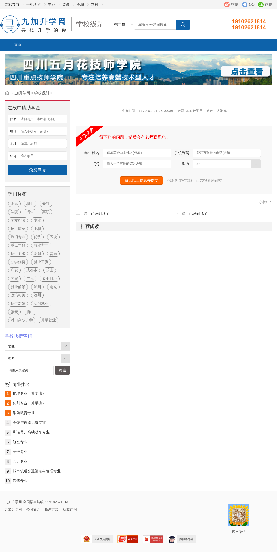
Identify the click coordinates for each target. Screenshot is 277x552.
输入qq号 (27, 156)
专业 (37, 220)
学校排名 (18, 220)
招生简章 (18, 229)
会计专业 (16, 461)
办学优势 (18, 262)
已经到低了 (198, 213)
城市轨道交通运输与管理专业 (33, 471)
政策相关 (18, 295)
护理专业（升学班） (25, 393)
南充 (53, 287)
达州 (37, 295)
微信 (268, 4)
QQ (252, 4)
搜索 (62, 370)
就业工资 (41, 262)
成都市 (31, 270)
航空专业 (16, 442)
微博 (234, 4)
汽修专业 (16, 481)
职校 (53, 237)
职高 (14, 204)
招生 (30, 212)
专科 (46, 204)
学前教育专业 (20, 413)
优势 (37, 237)
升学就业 (48, 320)
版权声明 (70, 509)
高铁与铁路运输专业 (25, 422)
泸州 (37, 287)
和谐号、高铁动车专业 (27, 432)
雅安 (14, 312)
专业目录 (49, 279)
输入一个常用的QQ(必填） (126, 163)
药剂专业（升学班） (25, 403)
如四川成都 (29, 143)
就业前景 (18, 287)
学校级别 (41, 93)
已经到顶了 (100, 213)
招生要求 (18, 254)
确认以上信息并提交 (141, 180)
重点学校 (18, 245)
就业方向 (41, 245)
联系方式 (51, 509)
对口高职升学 (22, 320)
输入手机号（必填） (35, 131)
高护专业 (16, 452)
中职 (51, 4)
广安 (14, 270)
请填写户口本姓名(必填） (125, 153)
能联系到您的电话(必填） (215, 153)
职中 (30, 204)
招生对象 (18, 303)
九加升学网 (21, 93)
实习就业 (41, 303)
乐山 (49, 270)
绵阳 (37, 254)
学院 (14, 212)
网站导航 (12, 4)
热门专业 (18, 237)
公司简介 (33, 509)
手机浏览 (33, 4)
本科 (94, 4)
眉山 (30, 312)
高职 (80, 4)
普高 (66, 4)
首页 (17, 45)
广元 (30, 279)
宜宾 (14, 279)
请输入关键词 (18, 370)
